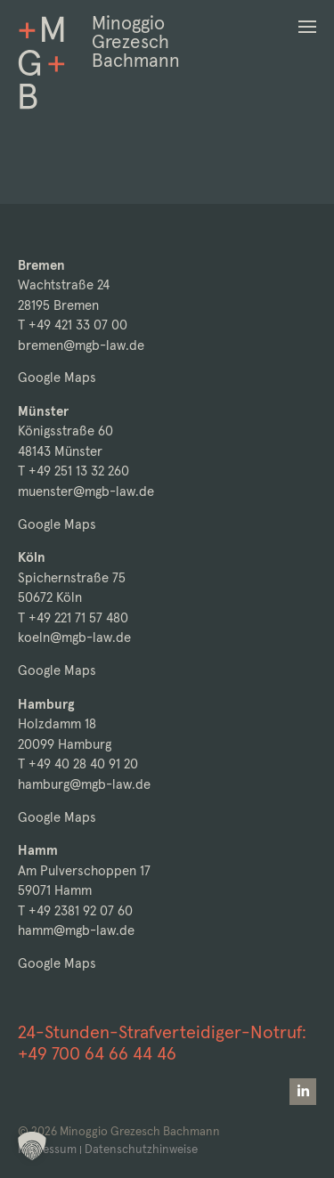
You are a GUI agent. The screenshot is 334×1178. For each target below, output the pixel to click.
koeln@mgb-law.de (74, 637)
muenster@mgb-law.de (86, 491)
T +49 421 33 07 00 (72, 324)
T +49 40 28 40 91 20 (78, 763)
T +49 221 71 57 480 (73, 617)
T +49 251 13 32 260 (73, 470)
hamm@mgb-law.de (76, 930)
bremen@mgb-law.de (81, 345)
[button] (307, 26)
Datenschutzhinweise (141, 1149)
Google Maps (57, 377)
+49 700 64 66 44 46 (97, 1053)
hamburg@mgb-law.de (84, 784)
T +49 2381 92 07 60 (75, 910)
